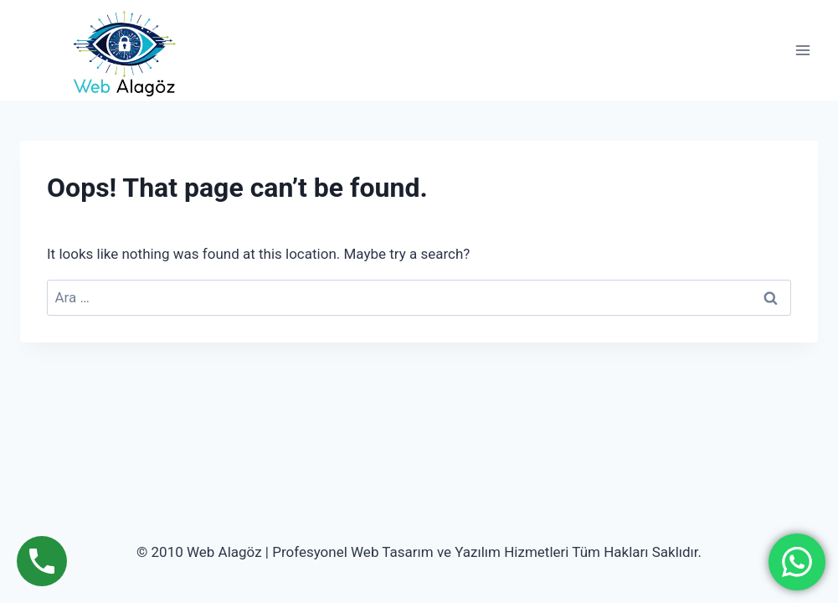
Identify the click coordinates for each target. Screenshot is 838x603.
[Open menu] (802, 50)
